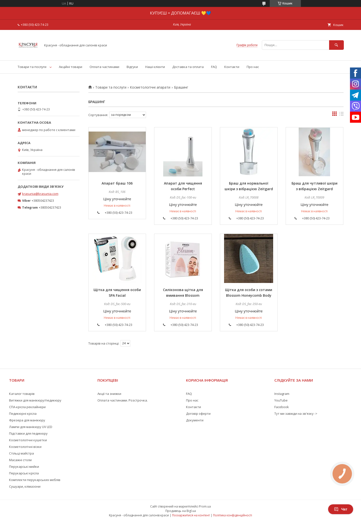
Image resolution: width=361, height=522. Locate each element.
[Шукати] (336, 45)
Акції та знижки (109, 393)
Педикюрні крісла (23, 413)
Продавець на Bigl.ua (180, 511)
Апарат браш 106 (117, 183)
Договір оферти (198, 413)
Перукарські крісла (24, 473)
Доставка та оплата (188, 67)
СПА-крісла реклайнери (27, 407)
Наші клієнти (155, 67)
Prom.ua (205, 506)
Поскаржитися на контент (191, 515)
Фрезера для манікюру (27, 420)
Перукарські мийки (24, 466)
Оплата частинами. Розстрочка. (122, 400)
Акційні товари (70, 67)
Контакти (231, 67)
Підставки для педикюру (28, 433)
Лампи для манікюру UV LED (30, 427)
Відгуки (132, 67)
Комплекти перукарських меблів (34, 480)
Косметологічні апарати (150, 87)
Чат (340, 509)
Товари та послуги (32, 67)
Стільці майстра (21, 453)
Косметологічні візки (25, 446)
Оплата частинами (104, 67)
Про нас (253, 67)
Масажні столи (20, 460)
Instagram (281, 393)
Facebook (281, 407)
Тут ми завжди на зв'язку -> (295, 413)
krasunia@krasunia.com (40, 194)
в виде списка (341, 114)
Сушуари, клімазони (24, 486)
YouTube (281, 400)
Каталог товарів (22, 393)
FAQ (214, 67)
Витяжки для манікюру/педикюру (35, 400)
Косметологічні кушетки (28, 440)
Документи (194, 420)
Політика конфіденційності (232, 515)
